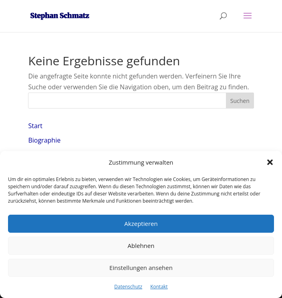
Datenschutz (128, 286)
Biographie (44, 140)
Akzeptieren (140, 223)
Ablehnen (141, 246)
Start (35, 125)
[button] (270, 162)
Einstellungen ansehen (141, 268)
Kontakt (158, 286)
